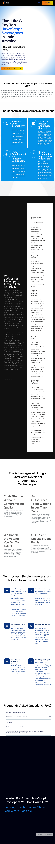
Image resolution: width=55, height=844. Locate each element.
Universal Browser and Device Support (44, 124)
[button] (28, 713)
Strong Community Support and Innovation (45, 155)
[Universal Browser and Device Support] (33, 123)
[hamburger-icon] (39, 3)
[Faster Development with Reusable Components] (7, 154)
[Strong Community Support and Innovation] (33, 154)
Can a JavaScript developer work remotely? (16, 726)
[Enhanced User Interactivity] (7, 123)
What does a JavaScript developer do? (15, 712)
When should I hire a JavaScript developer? (16, 716)
